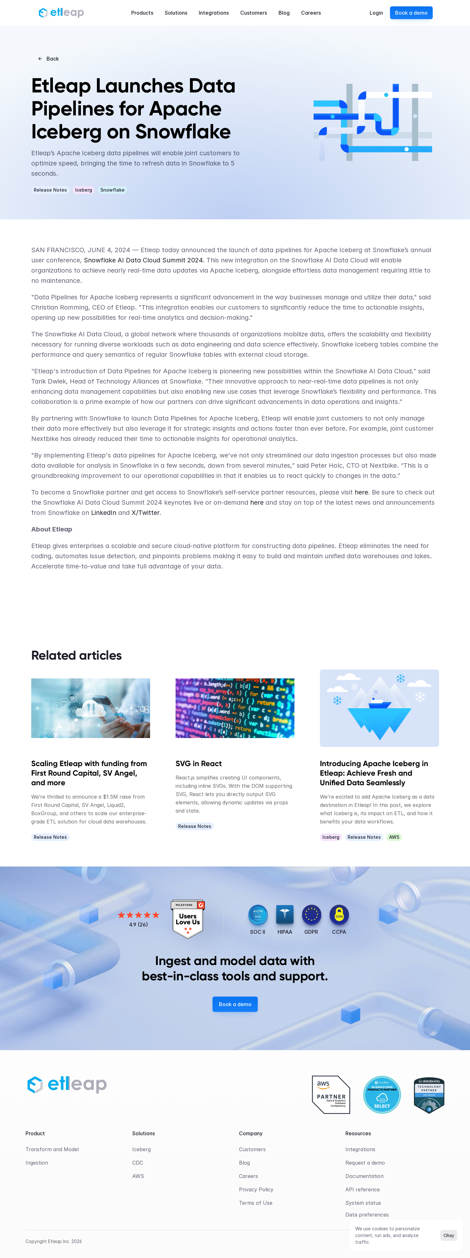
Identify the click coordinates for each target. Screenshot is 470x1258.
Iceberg (141, 1149)
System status (363, 1203)
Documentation (364, 1176)
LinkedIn (103, 512)
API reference (362, 1189)
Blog (244, 1162)
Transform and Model (52, 1149)
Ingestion (36, 1162)
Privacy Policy (256, 1189)
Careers (248, 1176)
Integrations (360, 1149)
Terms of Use (255, 1203)
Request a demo (365, 1162)
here (361, 492)
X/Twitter (145, 512)
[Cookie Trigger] (367, 1214)
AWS (138, 1176)
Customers (252, 1149)
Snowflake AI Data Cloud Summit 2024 (143, 260)
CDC (137, 1162)
